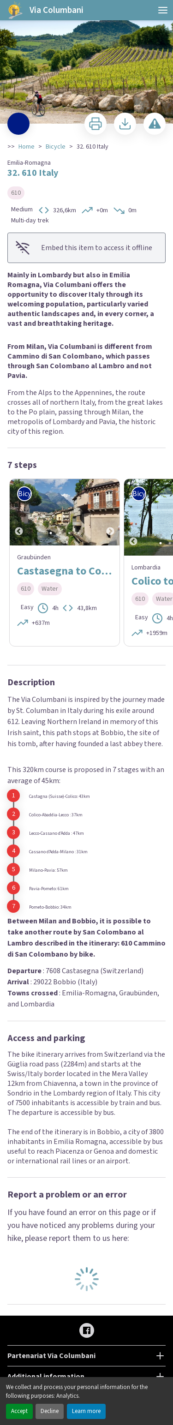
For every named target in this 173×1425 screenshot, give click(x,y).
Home (26, 146)
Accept (19, 1411)
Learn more (86, 1411)
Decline (50, 1411)
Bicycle (56, 146)
